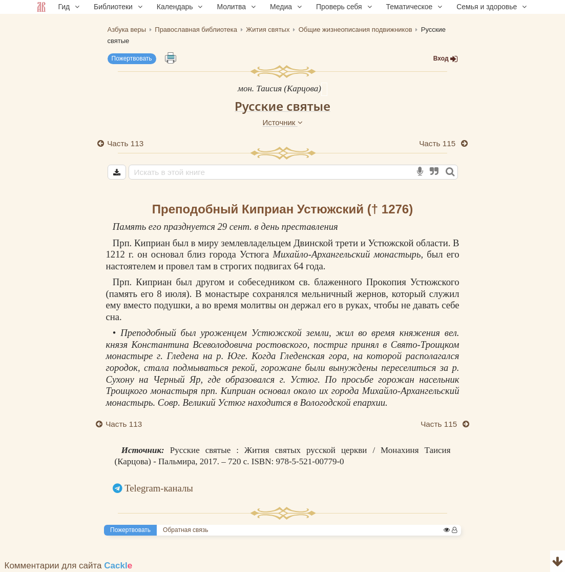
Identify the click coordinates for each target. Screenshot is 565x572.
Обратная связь (185, 530)
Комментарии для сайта (69, 565)
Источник (282, 122)
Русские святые (282, 105)
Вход (445, 58)
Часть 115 (438, 143)
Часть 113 (126, 143)
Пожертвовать (132, 58)
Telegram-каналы (158, 488)
